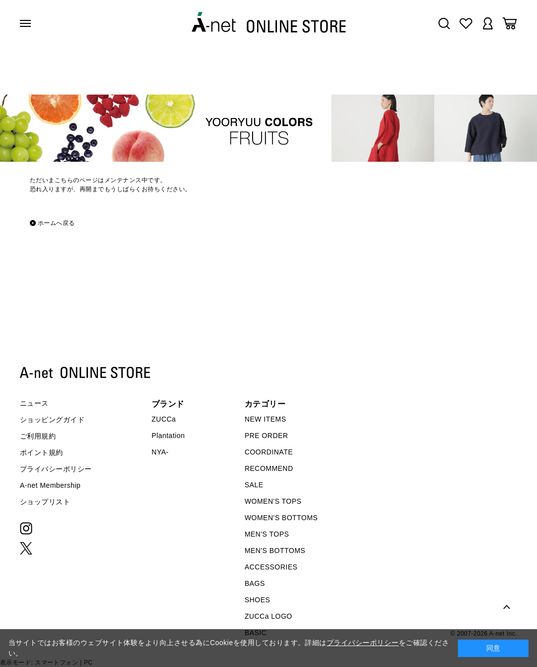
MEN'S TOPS (267, 534)
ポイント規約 (41, 452)
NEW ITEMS (265, 419)
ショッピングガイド (52, 420)
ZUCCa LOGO (268, 616)
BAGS (255, 583)
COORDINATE (269, 452)
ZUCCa (164, 419)
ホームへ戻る (56, 223)
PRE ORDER (266, 436)
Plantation (168, 436)
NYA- (160, 452)
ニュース (34, 403)
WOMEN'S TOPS (273, 501)
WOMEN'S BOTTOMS (281, 518)
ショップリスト (45, 502)
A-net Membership (50, 485)
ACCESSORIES (271, 567)
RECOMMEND (269, 468)
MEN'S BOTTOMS (275, 551)
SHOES (257, 600)
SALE (254, 485)
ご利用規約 (38, 436)
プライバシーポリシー (56, 469)
